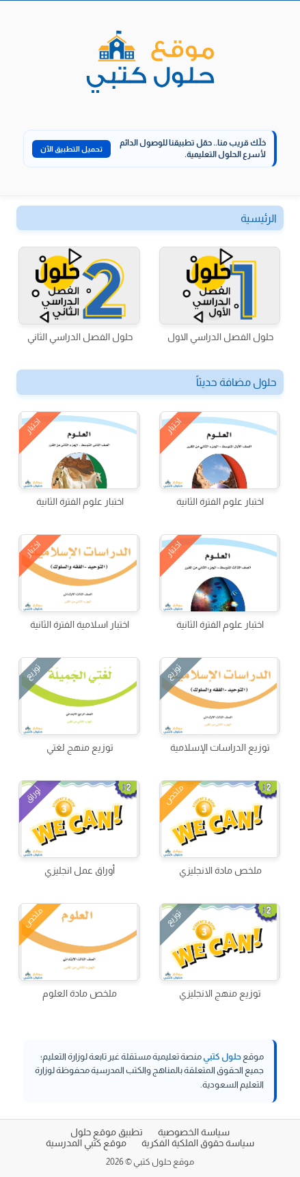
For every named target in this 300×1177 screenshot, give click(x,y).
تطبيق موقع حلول (106, 1131)
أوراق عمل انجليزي (79, 870)
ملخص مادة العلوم (79, 993)
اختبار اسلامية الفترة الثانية (79, 624)
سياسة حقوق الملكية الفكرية (197, 1142)
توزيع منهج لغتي (79, 747)
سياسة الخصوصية (194, 1131)
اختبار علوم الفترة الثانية (220, 501)
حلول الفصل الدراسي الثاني (80, 336)
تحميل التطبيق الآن (71, 149)
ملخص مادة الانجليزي (220, 870)
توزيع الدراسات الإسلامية (220, 747)
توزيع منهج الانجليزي (220, 993)
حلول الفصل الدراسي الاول (220, 336)
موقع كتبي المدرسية (86, 1142)
